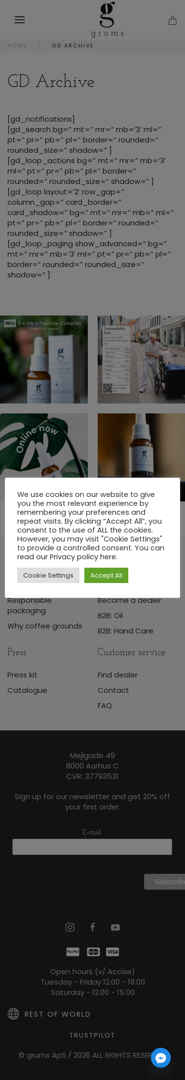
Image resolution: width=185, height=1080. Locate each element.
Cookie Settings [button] (48, 575)
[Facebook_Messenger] (161, 1058)
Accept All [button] (106, 575)
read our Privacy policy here (66, 557)
